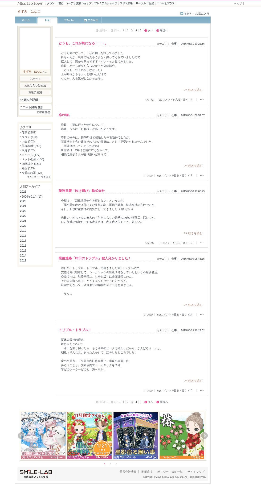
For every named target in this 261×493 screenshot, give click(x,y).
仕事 (174, 43)
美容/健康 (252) (31, 146)
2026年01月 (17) (32, 196)
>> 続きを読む (193, 89)
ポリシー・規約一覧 (170, 471)
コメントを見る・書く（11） (178, 175)
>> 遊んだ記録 (29, 99)
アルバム (69, 20)
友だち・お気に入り (196, 13)
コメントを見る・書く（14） (178, 314)
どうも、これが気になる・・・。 (83, 43)
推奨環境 (146, 471)
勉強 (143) (28, 168)
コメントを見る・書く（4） (178, 99)
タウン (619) (29, 137)
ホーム (26, 20)
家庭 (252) (28, 150)
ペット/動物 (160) (33, 159)
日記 (47, 20)
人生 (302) (28, 141)
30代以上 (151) (31, 164)
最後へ (164, 30)
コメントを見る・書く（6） (178, 242)
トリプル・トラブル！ (75, 330)
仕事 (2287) (29, 132)
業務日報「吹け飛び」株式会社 (82, 191)
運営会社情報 (127, 471)
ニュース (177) (31, 155)
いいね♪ (150, 99)
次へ (150, 30)
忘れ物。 (65, 115)
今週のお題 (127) (32, 172)
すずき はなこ (33, 71)
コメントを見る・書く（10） (178, 390)
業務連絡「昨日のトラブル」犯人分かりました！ (95, 258)
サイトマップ (196, 471)
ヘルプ (238, 3)
